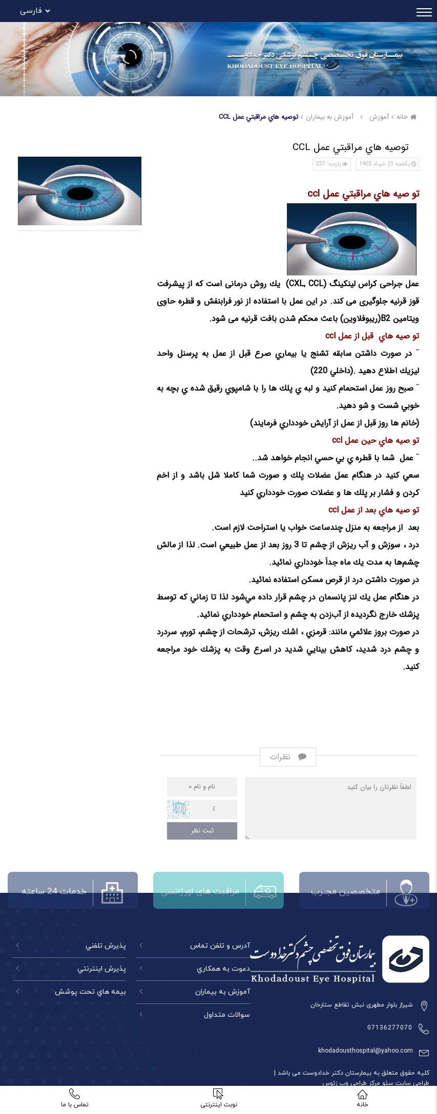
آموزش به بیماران (222, 992)
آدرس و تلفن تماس (220, 946)
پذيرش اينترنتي (101, 969)
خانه (408, 117)
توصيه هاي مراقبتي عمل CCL (258, 117)
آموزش (379, 117)
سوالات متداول (227, 1015)
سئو (386, 1083)
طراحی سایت (411, 1083)
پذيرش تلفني (106, 946)
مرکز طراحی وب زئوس (351, 1083)
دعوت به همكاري (223, 969)
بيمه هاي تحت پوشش (90, 992)
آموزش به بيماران (329, 117)
